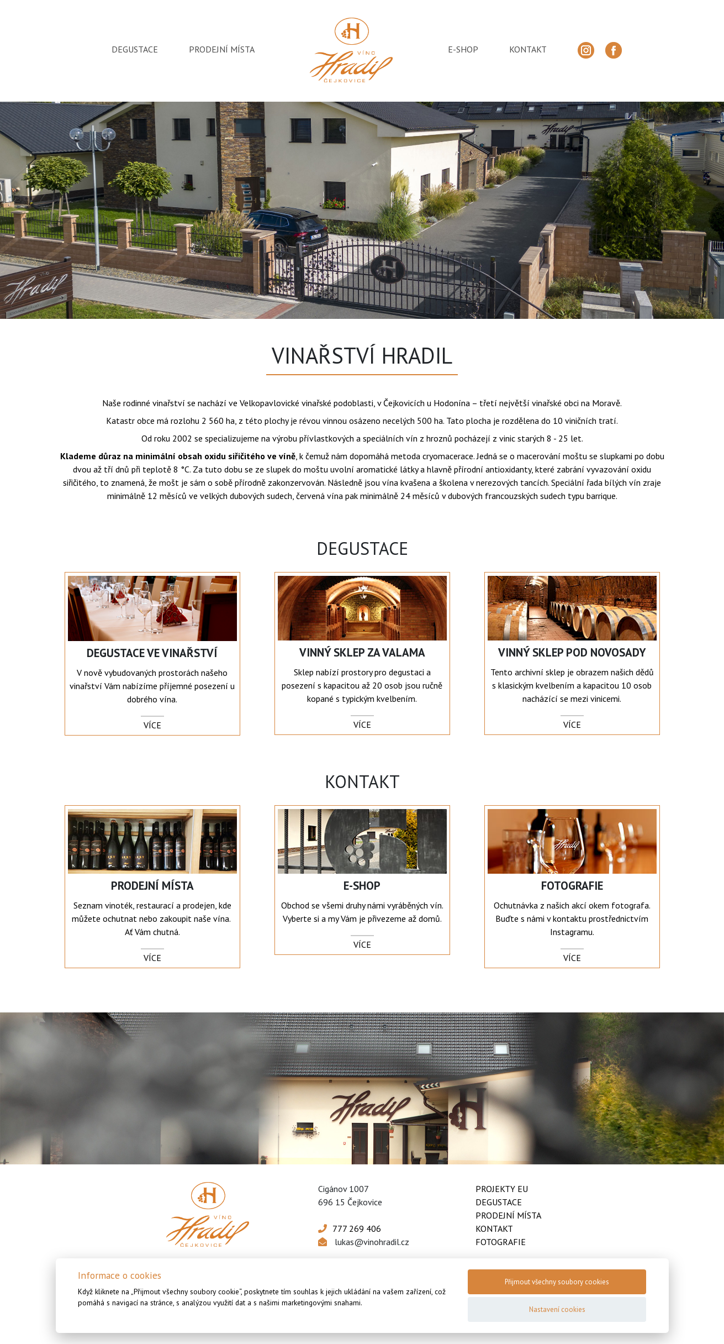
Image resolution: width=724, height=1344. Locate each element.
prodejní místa (222, 49)
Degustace (498, 1202)
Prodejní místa (508, 1215)
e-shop (463, 49)
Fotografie (500, 1241)
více (152, 725)
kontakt (528, 49)
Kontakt (494, 1228)
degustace (135, 49)
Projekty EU (501, 1188)
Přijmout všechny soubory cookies (557, 1282)
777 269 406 (356, 1228)
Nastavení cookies (557, 1309)
